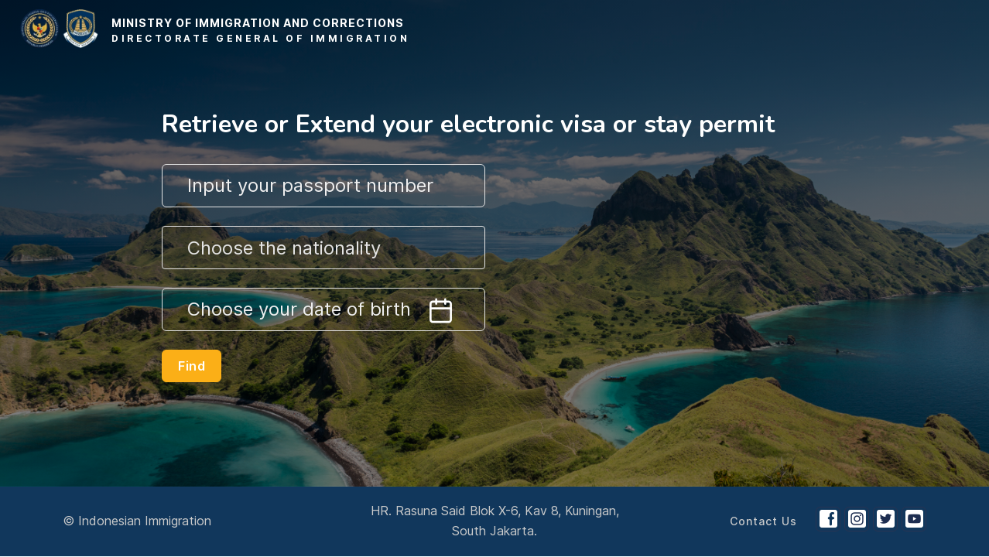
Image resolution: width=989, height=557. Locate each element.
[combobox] (323, 247)
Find (191, 366)
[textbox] (323, 248)
